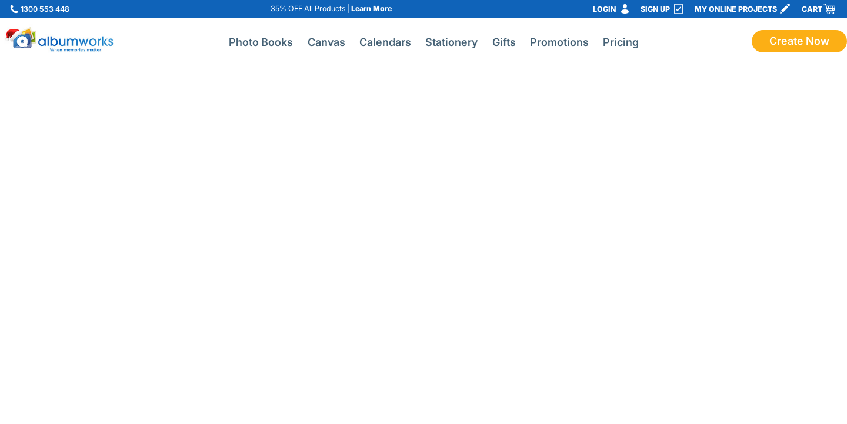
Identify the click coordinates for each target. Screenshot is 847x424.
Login (604, 9)
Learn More (371, 8)
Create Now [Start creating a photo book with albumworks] (799, 41)
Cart (812, 9)
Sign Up (655, 9)
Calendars (385, 42)
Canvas (326, 42)
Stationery (451, 42)
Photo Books (261, 42)
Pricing (621, 42)
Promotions (559, 42)
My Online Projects (736, 9)
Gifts (504, 42)
